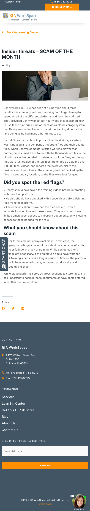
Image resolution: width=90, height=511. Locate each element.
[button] (85, 17)
